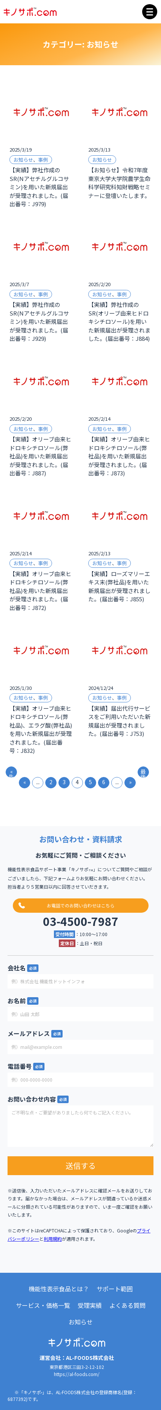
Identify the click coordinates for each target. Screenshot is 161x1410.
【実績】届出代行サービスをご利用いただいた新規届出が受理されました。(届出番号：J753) (119, 721)
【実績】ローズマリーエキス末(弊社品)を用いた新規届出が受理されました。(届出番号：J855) (119, 586)
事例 (43, 159)
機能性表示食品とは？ (59, 1288)
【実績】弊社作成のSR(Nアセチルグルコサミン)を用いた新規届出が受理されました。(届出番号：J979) (39, 187)
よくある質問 (127, 1305)
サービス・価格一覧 (43, 1305)
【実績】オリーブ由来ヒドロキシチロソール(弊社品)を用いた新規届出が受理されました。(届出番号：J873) (119, 456)
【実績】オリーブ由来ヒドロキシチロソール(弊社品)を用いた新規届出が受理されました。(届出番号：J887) (40, 456)
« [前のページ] (24, 782)
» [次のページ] (130, 782)
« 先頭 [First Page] (11, 773)
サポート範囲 (115, 1288)
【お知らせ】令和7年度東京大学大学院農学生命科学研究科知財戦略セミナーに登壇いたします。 (119, 182)
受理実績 (90, 1305)
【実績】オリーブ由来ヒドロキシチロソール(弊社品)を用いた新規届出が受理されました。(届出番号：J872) (40, 591)
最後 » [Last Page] (143, 773)
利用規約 (53, 1238)
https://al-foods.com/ (77, 1374)
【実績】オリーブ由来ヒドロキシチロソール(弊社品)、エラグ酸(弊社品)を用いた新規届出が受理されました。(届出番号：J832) (40, 729)
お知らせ (23, 159)
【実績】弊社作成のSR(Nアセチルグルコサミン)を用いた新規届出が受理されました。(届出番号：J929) (39, 321)
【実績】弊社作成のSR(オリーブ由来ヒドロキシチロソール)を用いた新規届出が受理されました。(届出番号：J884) (119, 321)
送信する (81, 1165)
